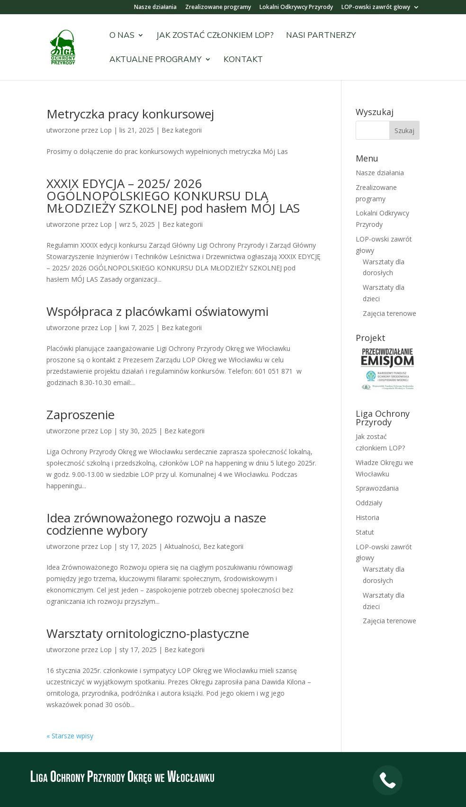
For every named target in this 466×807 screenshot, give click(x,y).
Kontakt (243, 60)
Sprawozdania (377, 488)
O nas (121, 36)
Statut (365, 532)
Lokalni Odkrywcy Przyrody (296, 7)
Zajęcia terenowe (389, 313)
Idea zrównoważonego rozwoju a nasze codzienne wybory (156, 523)
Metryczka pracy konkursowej (130, 113)
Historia (367, 517)
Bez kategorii (181, 130)
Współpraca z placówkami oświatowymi (157, 311)
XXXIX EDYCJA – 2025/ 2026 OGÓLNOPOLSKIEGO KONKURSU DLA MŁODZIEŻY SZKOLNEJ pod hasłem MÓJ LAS (173, 195)
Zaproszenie (80, 414)
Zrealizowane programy (218, 7)
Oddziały (369, 502)
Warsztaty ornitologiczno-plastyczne (147, 633)
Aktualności (181, 546)
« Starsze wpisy (69, 735)
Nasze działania (155, 7)
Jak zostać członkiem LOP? (215, 36)
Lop (106, 130)
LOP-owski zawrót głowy (375, 7)
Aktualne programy (155, 60)
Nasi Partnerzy (321, 36)
